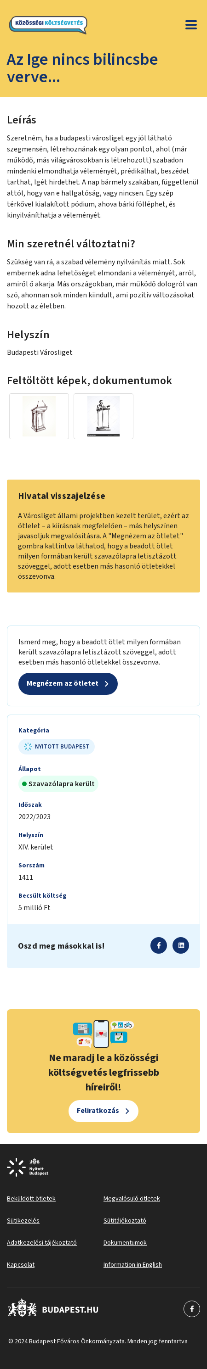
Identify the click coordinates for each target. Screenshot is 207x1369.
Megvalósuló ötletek (132, 1198)
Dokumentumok (125, 1242)
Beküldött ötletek (31, 1198)
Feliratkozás (98, 1111)
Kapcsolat (20, 1264)
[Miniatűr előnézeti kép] (39, 416)
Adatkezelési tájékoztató (42, 1242)
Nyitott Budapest (56, 747)
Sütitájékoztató (125, 1220)
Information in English (133, 1264)
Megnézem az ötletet (62, 683)
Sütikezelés (23, 1220)
